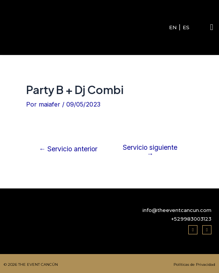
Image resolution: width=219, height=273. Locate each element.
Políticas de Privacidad (194, 264)
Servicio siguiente (150, 150)
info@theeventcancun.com (176, 210)
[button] (211, 27)
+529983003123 (191, 219)
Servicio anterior (68, 149)
